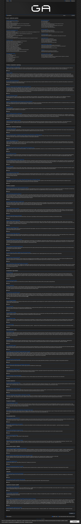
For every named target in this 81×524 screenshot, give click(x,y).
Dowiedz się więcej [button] (29, 522)
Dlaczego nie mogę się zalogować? (11, 24)
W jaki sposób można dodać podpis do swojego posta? (14, 42)
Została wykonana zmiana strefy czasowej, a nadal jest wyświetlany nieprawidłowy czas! (19, 33)
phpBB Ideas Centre (55, 493)
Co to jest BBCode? (9, 54)
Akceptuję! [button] (75, 521)
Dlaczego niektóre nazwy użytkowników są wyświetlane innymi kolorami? (52, 25)
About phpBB (31, 488)
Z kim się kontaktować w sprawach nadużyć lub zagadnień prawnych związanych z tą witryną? (55, 56)
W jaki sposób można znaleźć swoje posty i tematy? (49, 42)
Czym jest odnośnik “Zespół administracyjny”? (48, 27)
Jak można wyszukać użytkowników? (46, 41)
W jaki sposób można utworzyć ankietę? (12, 43)
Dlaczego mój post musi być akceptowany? (12, 50)
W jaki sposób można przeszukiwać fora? (47, 38)
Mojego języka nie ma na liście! (11, 34)
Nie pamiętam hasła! (9, 26)
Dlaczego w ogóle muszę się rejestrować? (12, 21)
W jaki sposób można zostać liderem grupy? (47, 24)
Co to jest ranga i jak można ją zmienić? (12, 37)
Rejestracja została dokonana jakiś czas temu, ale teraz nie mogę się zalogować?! (18, 25)
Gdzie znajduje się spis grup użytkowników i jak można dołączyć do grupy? (52, 23)
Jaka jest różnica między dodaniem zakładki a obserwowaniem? (50, 45)
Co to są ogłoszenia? (9, 58)
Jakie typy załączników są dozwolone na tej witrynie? (49, 50)
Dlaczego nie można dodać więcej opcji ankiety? (13, 44)
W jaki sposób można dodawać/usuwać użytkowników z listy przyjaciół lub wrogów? (53, 35)
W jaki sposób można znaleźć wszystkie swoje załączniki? (49, 51)
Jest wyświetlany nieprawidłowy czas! (11, 32)
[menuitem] (10, 1)
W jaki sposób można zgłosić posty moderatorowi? (13, 48)
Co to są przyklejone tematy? (10, 59)
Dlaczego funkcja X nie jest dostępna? (47, 55)
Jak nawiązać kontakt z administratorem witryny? (48, 57)
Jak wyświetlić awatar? (9, 36)
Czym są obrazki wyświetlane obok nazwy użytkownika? (14, 35)
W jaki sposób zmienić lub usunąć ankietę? (12, 45)
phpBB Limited (33, 487)
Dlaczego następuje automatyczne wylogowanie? (13, 27)
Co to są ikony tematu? (9, 61)
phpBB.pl (64, 155)
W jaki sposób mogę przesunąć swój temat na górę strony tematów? (16, 51)
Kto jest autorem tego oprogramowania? (47, 54)
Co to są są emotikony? (9, 56)
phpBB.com (69, 155)
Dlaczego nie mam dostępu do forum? (12, 46)
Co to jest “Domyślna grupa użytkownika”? (47, 26)
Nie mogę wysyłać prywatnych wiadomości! (47, 30)
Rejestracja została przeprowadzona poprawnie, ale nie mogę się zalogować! (17, 23)
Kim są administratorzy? (44, 21)
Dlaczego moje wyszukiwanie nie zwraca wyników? (48, 39)
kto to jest (18, 500)
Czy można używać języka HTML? (11, 55)
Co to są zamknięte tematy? (10, 60)
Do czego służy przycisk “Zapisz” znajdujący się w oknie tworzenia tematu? (17, 49)
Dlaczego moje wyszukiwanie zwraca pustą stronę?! (49, 40)
